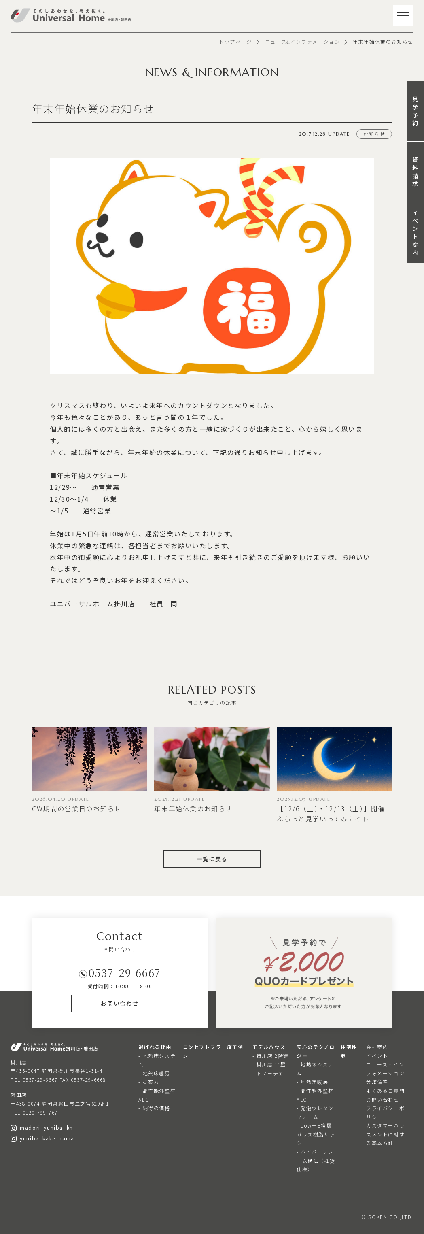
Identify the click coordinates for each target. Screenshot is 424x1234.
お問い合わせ (382, 1099)
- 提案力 (148, 1081)
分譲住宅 (377, 1081)
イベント (377, 1055)
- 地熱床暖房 (154, 1073)
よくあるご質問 (385, 1090)
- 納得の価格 (154, 1107)
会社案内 (377, 1046)
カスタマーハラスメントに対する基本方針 (385, 1134)
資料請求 (415, 171)
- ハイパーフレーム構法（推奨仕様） (316, 1160)
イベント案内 (415, 232)
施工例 (235, 1046)
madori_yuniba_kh (42, 1127)
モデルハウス (269, 1046)
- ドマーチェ (268, 1073)
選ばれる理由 (155, 1046)
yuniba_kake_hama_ (44, 1138)
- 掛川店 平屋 (269, 1064)
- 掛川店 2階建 (270, 1055)
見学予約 (415, 111)
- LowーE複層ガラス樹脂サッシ (316, 1134)
